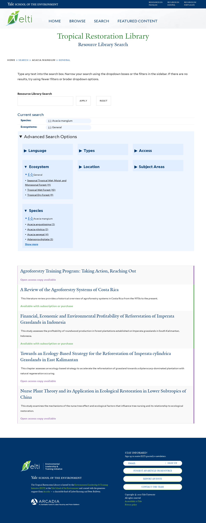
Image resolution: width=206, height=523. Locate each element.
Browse (77, 21)
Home (55, 21)
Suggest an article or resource (152, 470)
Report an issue (152, 478)
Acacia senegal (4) (38, 234)
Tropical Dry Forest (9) (40, 194)
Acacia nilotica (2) (37, 229)
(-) (50, 120)
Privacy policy (131, 504)
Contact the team (152, 487)
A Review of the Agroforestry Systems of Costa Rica (69, 289)
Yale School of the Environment (16, 4)
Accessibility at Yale (133, 501)
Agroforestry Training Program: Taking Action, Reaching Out (78, 271)
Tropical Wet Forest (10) (41, 189)
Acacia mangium (43, 60)
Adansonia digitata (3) (40, 239)
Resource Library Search (34, 93)
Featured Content (138, 21)
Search (101, 21)
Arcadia (46, 491)
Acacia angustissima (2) (41, 224)
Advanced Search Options (50, 136)
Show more (31, 244)
